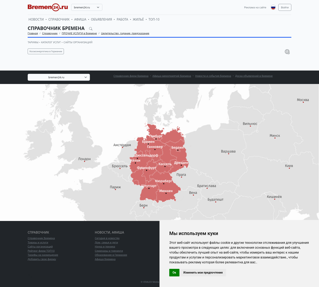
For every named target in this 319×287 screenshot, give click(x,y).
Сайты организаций (77, 42)
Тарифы (33, 42)
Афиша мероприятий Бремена (171, 76)
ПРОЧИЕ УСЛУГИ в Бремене (79, 33)
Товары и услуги (38, 242)
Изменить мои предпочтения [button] (203, 272)
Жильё (138, 19)
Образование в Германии (111, 255)
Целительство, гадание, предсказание (125, 33)
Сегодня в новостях (107, 238)
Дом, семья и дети (106, 242)
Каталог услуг (51, 42)
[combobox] (86, 7)
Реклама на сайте (255, 7)
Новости (36, 19)
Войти (285, 7)
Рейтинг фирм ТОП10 (41, 251)
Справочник (59, 19)
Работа (122, 19)
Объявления (101, 19)
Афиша (80, 19)
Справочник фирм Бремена (131, 76)
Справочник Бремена (41, 238)
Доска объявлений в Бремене (254, 76)
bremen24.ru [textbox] (82, 7)
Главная (33, 33)
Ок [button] (174, 272)
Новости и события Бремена (213, 76)
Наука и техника (105, 246)
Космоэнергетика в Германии (45, 51)
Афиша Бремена (105, 259)
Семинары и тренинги (109, 251)
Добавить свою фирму (42, 259)
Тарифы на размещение (43, 255)
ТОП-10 (154, 19)
